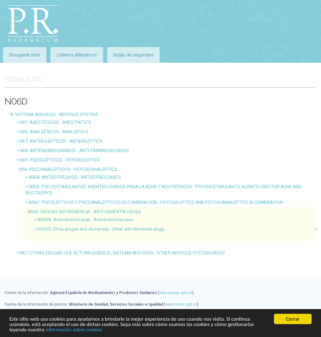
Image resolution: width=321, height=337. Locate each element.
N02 (54, 131)
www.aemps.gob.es (175, 293)
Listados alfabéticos (77, 54)
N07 (122, 252)
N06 (68, 169)
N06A (75, 177)
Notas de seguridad (133, 54)
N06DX (101, 229)
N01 (55, 122)
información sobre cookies (73, 332)
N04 (74, 150)
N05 (60, 160)
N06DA (85, 219)
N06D (84, 211)
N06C (156, 202)
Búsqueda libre (24, 54)
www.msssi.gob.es (181, 304)
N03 (61, 141)
